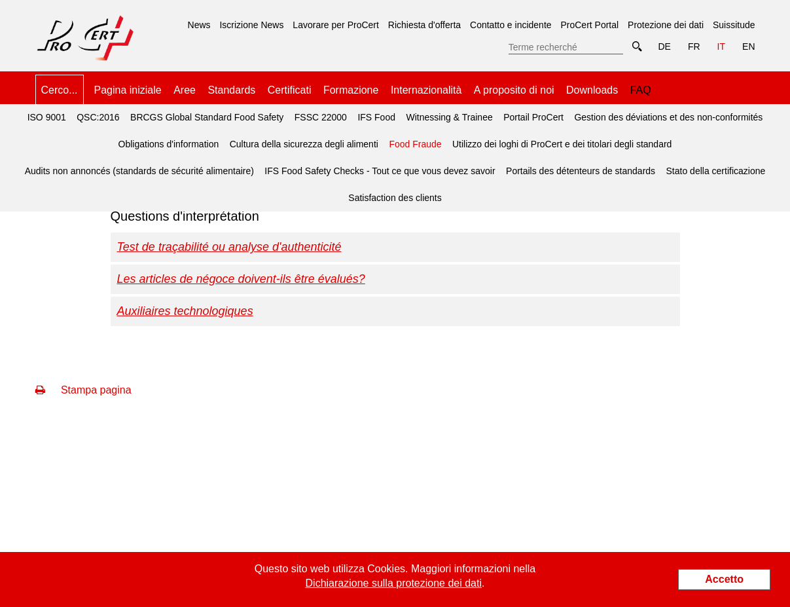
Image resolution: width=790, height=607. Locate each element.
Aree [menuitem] (184, 90)
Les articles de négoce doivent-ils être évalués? (241, 278)
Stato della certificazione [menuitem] (716, 171)
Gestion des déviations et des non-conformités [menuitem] (668, 117)
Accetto (724, 579)
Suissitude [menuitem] (734, 25)
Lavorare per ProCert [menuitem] (336, 25)
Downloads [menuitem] (592, 90)
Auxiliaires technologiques (185, 311)
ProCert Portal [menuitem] (589, 25)
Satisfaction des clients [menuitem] (394, 198)
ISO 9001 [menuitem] (46, 117)
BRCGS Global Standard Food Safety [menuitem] (206, 117)
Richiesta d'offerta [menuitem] (424, 25)
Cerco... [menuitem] (59, 90)
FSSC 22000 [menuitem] (321, 117)
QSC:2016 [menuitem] (98, 117)
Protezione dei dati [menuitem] (666, 25)
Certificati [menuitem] (290, 90)
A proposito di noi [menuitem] (514, 90)
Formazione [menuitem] (350, 90)
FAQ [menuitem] (640, 90)
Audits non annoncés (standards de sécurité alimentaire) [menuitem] (139, 171)
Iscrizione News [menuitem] (251, 25)
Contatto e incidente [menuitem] (511, 25)
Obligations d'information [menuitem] (168, 144)
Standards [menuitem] (231, 90)
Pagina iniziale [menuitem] (128, 90)
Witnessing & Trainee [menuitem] (449, 117)
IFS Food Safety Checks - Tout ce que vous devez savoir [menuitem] (379, 171)
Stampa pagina (83, 389)
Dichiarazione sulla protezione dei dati (394, 583)
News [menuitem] (199, 25)
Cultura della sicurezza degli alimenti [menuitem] (304, 144)
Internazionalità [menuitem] (426, 90)
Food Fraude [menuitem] (413, 140)
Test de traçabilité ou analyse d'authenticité (229, 246)
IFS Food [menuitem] (376, 117)
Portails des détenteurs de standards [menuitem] (580, 171)
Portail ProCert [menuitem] (533, 117)
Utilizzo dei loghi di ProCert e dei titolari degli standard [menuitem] (562, 144)
